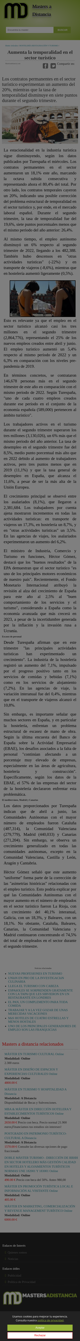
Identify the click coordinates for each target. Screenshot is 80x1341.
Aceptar (39, 1327)
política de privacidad (50, 1320)
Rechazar (40, 1335)
